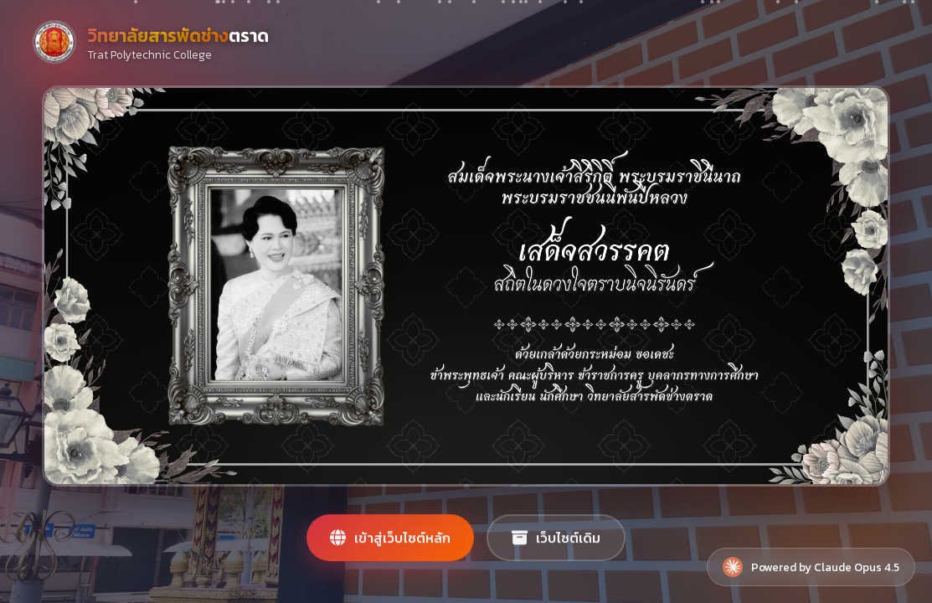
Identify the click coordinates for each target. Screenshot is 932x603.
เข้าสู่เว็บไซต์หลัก (390, 543)
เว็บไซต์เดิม (556, 543)
